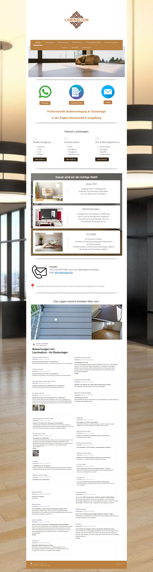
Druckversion (35, 564)
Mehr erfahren (39, 159)
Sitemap (44, 564)
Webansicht (119, 564)
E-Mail (108, 102)
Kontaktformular (76, 103)
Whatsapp (45, 103)
